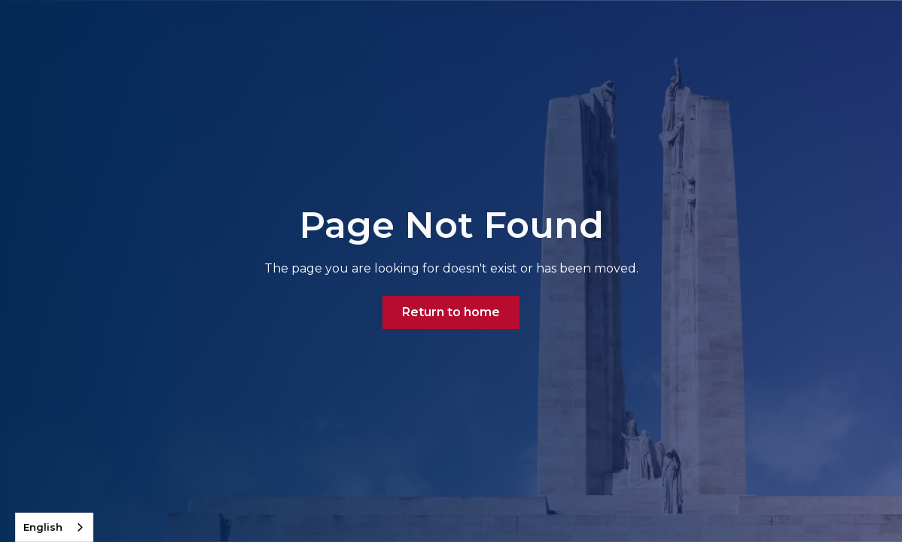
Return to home (451, 312)
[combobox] (54, 527)
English (42, 527)
